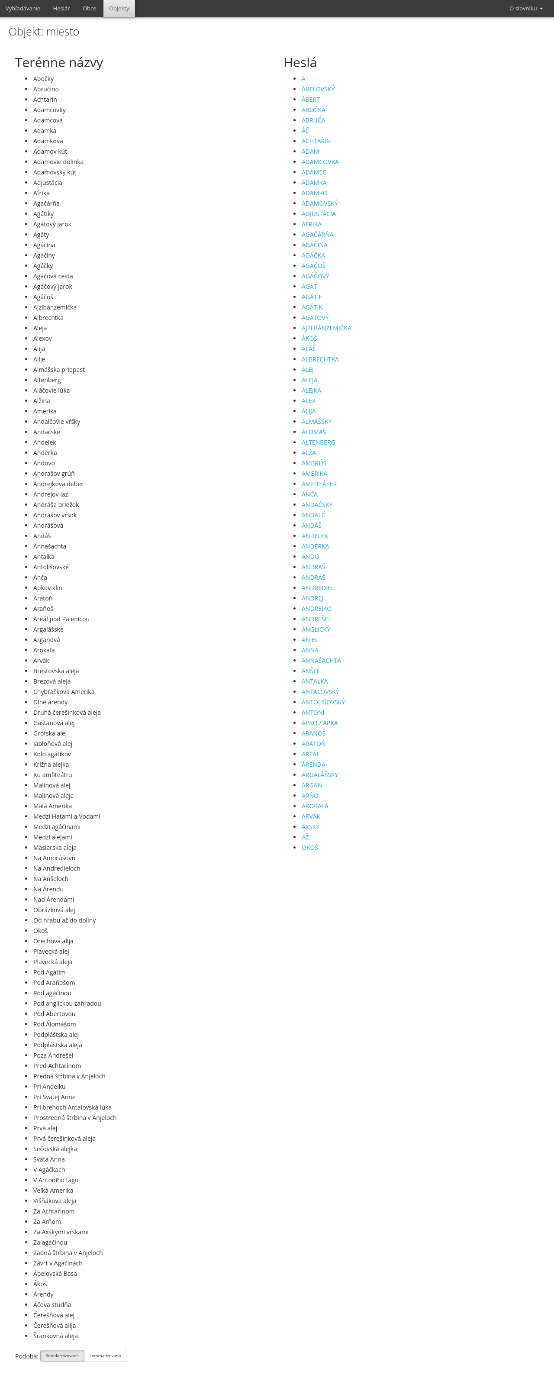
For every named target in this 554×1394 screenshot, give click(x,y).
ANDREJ (312, 598)
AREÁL (310, 754)
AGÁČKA (313, 255)
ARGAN (312, 785)
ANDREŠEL (317, 619)
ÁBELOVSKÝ (318, 89)
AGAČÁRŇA (318, 234)
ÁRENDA (313, 764)
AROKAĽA (315, 806)
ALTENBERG (318, 442)
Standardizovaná (62, 1356)
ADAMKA (314, 182)
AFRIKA (312, 224)
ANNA (310, 650)
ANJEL (310, 640)
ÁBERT (311, 99)
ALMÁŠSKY (317, 421)
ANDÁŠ (312, 525)
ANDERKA (315, 546)
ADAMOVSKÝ (320, 203)
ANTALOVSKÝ (320, 691)
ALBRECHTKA (320, 359)
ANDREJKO (317, 608)
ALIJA (309, 411)
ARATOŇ (314, 743)
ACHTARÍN (316, 141)
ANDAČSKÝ (317, 504)
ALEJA (310, 380)
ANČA (310, 494)
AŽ (305, 837)
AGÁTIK (312, 307)
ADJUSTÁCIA (319, 214)
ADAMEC (314, 172)
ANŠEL (311, 671)
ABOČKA (313, 110)
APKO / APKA (320, 723)
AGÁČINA (315, 245)
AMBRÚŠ (314, 463)
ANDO (310, 556)
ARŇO (310, 795)
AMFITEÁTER (319, 484)
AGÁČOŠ (313, 265)
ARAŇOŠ (313, 733)
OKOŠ (310, 847)
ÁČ (305, 130)
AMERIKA (314, 473)
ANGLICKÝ (316, 629)
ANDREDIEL (318, 588)
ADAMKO (315, 193)
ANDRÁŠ (313, 577)
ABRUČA (313, 120)
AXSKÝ (310, 827)
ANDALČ (313, 515)
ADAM (310, 151)
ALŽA (309, 453)
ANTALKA (315, 681)
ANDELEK (315, 536)
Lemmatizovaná (105, 1356)
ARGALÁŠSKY (320, 775)
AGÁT (309, 286)
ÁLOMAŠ (314, 432)
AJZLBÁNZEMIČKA (326, 328)
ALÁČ (309, 349)
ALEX (309, 401)
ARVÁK (311, 816)
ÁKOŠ (309, 338)
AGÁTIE (312, 297)
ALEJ (308, 369)
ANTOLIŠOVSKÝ (323, 702)
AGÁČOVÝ (315, 276)
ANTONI (313, 712)
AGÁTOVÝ (315, 317)
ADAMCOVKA (320, 162)
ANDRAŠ (313, 567)
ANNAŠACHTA (321, 660)
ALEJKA (311, 390)
